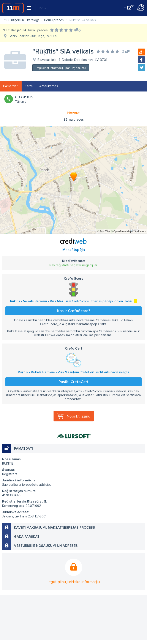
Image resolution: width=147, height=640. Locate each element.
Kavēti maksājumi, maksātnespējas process (54, 527)
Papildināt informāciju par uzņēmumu (61, 68)
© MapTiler (103, 231)
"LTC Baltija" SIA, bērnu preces (25, 30)
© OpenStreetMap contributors (128, 231)
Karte (29, 86)
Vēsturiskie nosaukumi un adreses (46, 546)
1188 (13, 8)
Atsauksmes (48, 86)
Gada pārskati (27, 536)
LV (42, 8)
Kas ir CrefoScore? (73, 310)
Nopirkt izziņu (78, 416)
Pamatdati (10, 86)
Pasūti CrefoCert (73, 381)
